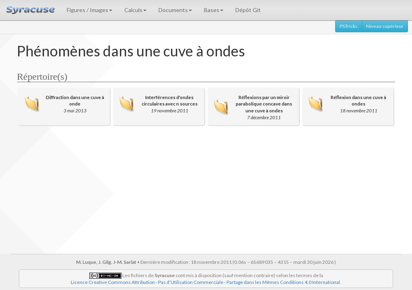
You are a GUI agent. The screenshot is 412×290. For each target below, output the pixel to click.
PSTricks (349, 26)
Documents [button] (175, 9)
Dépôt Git (248, 9)
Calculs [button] (135, 9)
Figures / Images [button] (89, 9)
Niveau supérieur (385, 26)
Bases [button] (213, 9)
